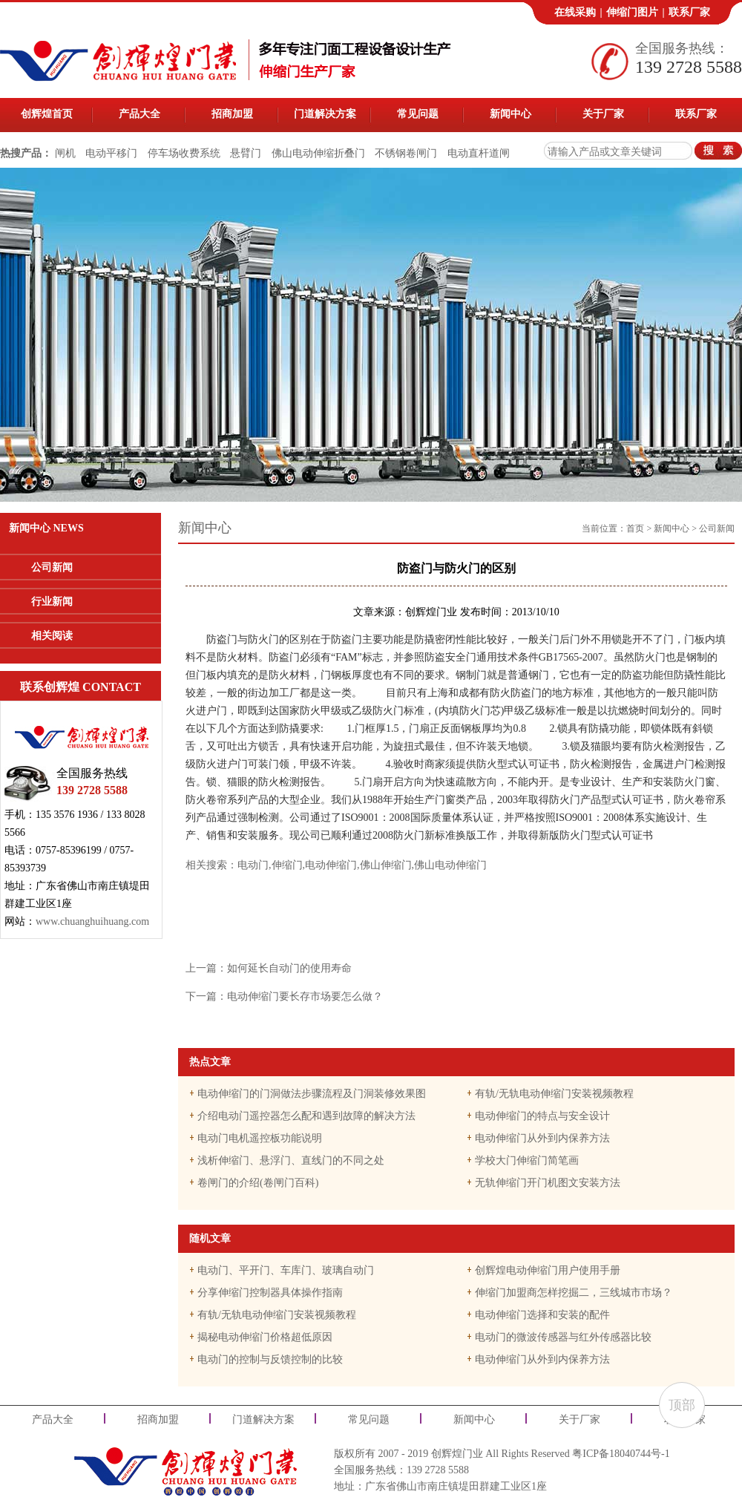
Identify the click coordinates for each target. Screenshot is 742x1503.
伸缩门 (287, 865)
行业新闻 (52, 601)
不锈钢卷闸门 (406, 153)
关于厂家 (603, 113)
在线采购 (575, 12)
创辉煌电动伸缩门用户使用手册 (547, 1270)
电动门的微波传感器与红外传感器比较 (563, 1337)
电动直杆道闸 (478, 153)
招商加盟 (232, 113)
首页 (635, 528)
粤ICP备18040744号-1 (620, 1453)
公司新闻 (52, 567)
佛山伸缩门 (386, 865)
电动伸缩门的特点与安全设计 (542, 1115)
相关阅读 (52, 635)
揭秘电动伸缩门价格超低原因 (264, 1337)
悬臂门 (245, 153)
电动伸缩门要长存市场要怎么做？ (305, 996)
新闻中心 (510, 113)
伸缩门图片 (632, 12)
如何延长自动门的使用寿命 (289, 968)
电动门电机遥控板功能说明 (259, 1138)
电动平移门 (111, 153)
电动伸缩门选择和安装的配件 (542, 1314)
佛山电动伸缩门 (450, 865)
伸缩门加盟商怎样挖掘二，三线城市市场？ (573, 1292)
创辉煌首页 (47, 113)
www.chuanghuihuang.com (92, 921)
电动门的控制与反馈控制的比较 (270, 1359)
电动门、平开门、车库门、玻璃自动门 (285, 1270)
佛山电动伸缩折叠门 (318, 153)
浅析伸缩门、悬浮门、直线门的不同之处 (290, 1160)
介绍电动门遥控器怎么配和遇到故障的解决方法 (306, 1115)
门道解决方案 (325, 113)
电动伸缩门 (331, 865)
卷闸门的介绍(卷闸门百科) (257, 1182)
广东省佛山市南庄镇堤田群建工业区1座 (456, 1486)
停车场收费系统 (184, 153)
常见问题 (418, 113)
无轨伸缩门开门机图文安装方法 (547, 1182)
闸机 (65, 153)
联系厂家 (689, 12)
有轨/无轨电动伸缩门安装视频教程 (554, 1093)
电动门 (253, 865)
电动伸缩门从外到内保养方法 (542, 1138)
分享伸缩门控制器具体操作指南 (270, 1292)
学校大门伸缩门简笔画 (527, 1160)
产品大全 (139, 113)
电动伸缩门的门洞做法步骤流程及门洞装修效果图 (311, 1093)
